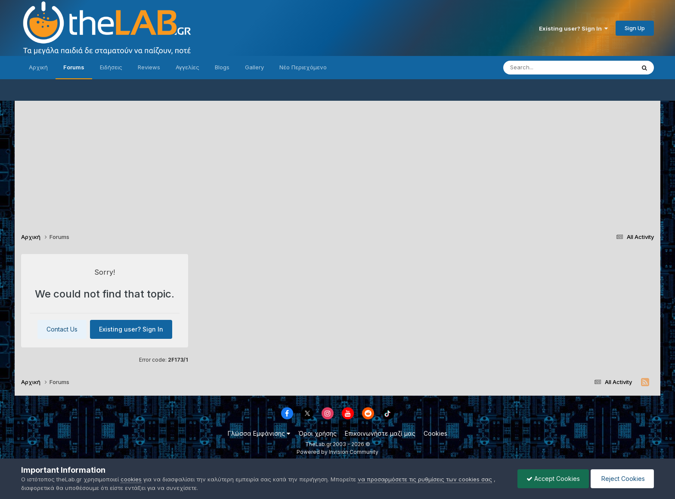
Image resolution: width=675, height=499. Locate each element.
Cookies (435, 433)
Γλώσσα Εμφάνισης (259, 433)
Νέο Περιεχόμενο (303, 67)
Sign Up (635, 28)
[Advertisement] (337, 161)
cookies (131, 479)
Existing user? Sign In (573, 28)
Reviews (149, 67)
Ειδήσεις (111, 67)
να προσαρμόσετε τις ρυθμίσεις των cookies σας (425, 479)
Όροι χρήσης (317, 433)
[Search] (552, 67)
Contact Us (61, 329)
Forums (73, 67)
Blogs (222, 67)
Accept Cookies (553, 478)
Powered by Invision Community (337, 452)
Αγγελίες (187, 67)
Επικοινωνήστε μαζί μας (380, 433)
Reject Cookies (622, 478)
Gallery (254, 67)
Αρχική (38, 67)
